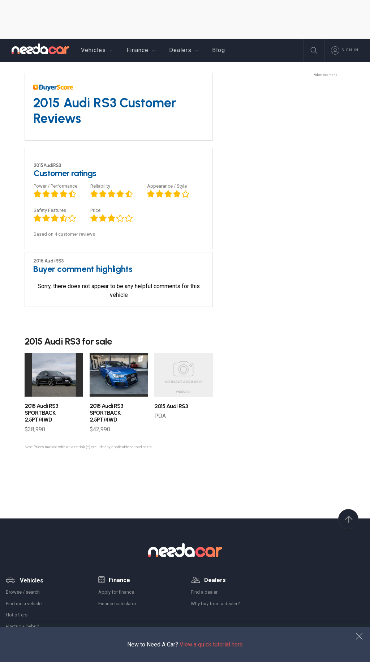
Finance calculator (117, 603)
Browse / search (23, 592)
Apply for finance (116, 592)
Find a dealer (204, 592)
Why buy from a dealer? (215, 603)
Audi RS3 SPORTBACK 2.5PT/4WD (41, 412)
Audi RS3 (171, 406)
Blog (218, 50)
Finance (142, 50)
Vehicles (98, 50)
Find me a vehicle (24, 603)
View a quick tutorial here (211, 644)
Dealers (185, 50)
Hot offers (16, 615)
